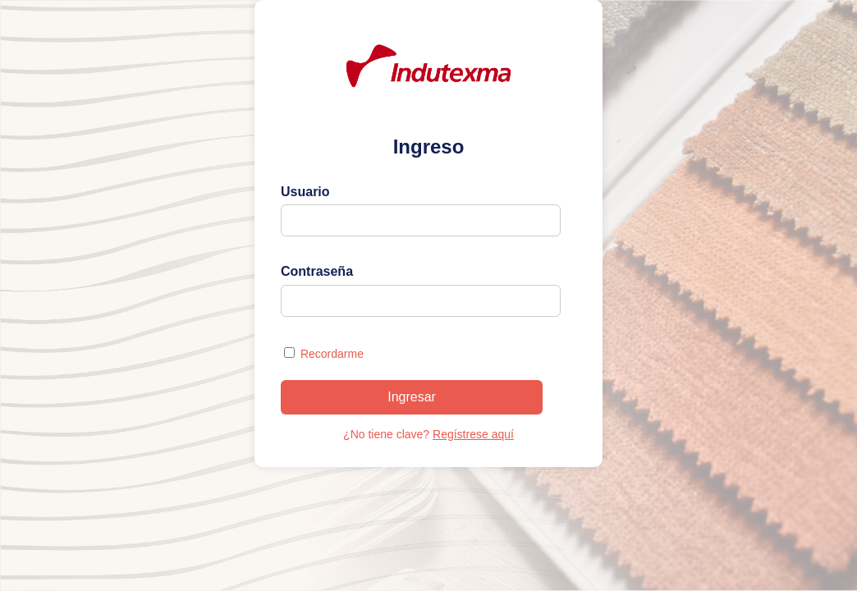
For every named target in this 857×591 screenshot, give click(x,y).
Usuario (305, 192)
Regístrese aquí (473, 434)
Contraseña (317, 271)
